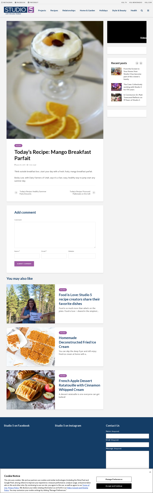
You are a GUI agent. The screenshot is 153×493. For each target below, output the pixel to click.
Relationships (69, 10)
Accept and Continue (114, 486)
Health (134, 10)
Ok (150, 472)
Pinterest (33, 2)
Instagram (6, 2)
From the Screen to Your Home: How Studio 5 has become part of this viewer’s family (132, 74)
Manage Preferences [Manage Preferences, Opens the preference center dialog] (114, 479)
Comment (18, 220)
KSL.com (148, 2)
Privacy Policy (13, 488)
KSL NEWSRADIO (135, 2)
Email (44, 251)
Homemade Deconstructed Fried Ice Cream (77, 342)
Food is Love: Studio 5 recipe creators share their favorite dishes (79, 299)
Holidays (103, 10)
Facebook (20, 2)
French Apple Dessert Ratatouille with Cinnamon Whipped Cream (79, 385)
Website (71, 251)
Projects (42, 10)
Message (113, 448)
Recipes (54, 10)
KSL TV (124, 2)
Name (17, 251)
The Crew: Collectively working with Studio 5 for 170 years (133, 87)
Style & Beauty (119, 10)
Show (31, 10)
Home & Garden (87, 10)
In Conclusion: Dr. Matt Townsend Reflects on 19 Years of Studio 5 (133, 97)
